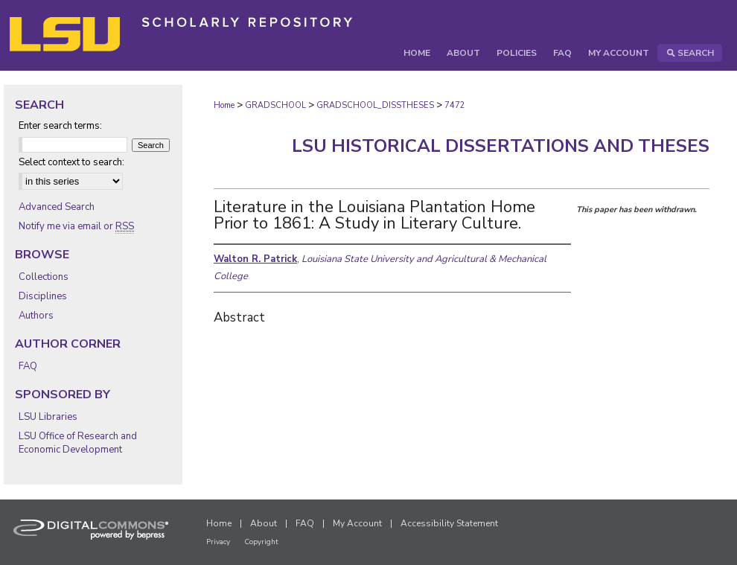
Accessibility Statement (449, 523)
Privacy (218, 542)
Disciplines (43, 296)
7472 (454, 105)
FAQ (28, 366)
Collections (43, 277)
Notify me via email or (76, 226)
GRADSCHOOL (275, 105)
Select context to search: (71, 162)
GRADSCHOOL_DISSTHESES (375, 105)
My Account (357, 523)
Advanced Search (57, 207)
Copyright (261, 542)
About (263, 523)
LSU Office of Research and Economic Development (78, 443)
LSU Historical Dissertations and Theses (500, 146)
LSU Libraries (48, 417)
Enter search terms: (60, 126)
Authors (36, 315)
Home (224, 105)
